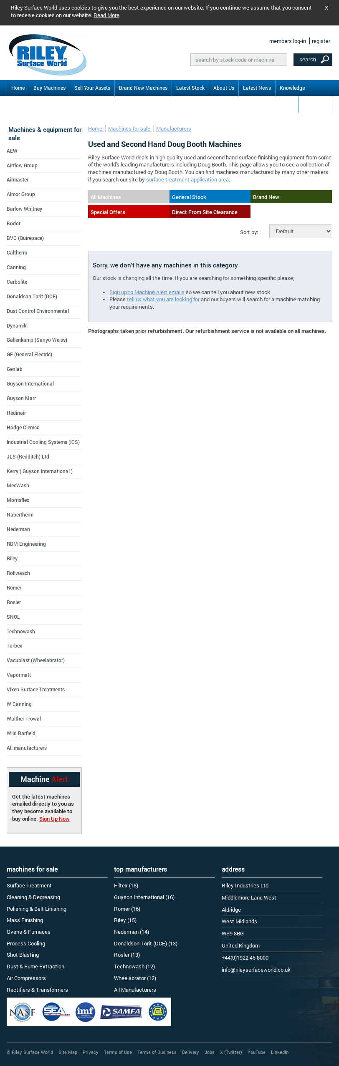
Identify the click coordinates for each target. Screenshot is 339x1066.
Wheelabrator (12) (135, 978)
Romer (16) (127, 908)
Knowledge (292, 87)
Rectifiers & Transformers (37, 989)
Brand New (266, 197)
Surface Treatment (29, 885)
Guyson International (30, 383)
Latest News (257, 87)
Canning (16, 267)
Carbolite (17, 281)
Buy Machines (49, 87)
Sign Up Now (54, 818)
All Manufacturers (135, 989)
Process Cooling (26, 943)
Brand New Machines (143, 87)
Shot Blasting (23, 954)
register (321, 41)
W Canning (19, 704)
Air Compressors (26, 978)
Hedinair (16, 412)
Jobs (210, 1052)
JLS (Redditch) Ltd (28, 456)
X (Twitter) (231, 1052)
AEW (12, 150)
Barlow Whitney (24, 208)
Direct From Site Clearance (205, 212)
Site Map (67, 1052)
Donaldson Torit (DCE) (32, 296)
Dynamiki (17, 325)
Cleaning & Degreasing (33, 897)
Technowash (21, 631)
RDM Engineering (26, 543)
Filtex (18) (126, 885)
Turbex (14, 645)
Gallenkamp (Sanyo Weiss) (37, 339)
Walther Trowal (24, 718)
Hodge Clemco (23, 427)
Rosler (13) (127, 954)
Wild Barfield (21, 733)
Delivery (190, 1052)
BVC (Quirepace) (25, 237)
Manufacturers (173, 128)
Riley (12, 558)
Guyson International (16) (144, 897)
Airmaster (17, 179)
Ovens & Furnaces (29, 931)
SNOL (13, 616)
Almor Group (21, 194)
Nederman (18, 529)
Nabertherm (20, 514)
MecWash (18, 485)
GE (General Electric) (29, 354)
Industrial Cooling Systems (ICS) (43, 441)
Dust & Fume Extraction (35, 966)
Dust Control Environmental (38, 310)
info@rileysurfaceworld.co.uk (256, 969)
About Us (223, 87)
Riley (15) (125, 920)
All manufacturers (27, 747)
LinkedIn (279, 1052)
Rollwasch (18, 573)
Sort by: (249, 232)
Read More (106, 15)
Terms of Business (157, 1052)
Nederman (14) (131, 931)
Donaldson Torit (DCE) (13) (145, 943)
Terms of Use (118, 1052)
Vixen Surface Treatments (36, 689)
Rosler (14, 602)
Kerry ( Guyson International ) (40, 471)
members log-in (287, 41)
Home (18, 87)
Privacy (91, 1052)
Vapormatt (19, 674)
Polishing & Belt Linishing (36, 908)
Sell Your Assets (92, 87)
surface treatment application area (187, 179)
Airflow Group (22, 165)
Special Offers (108, 212)
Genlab (15, 368)
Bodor (13, 223)
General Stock (189, 197)
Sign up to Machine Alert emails (147, 292)
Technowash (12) (134, 966)
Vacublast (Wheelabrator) (36, 660)
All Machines (106, 197)
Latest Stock (190, 87)
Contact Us (315, 104)
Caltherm (17, 252)
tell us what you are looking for (163, 299)
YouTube (257, 1052)
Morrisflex (18, 499)
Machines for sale (130, 128)
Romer (14, 587)
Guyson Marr (21, 398)
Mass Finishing (25, 920)
